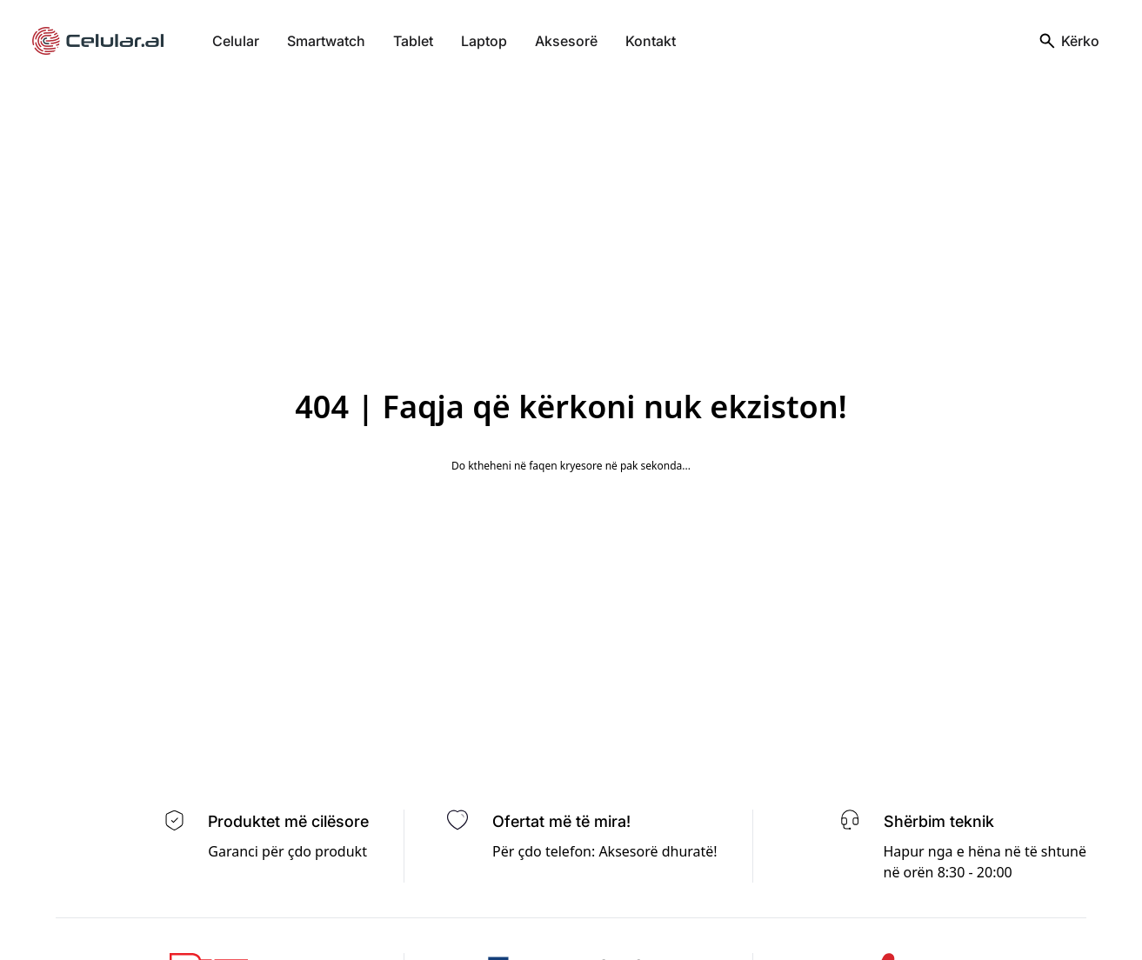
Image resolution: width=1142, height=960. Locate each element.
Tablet (413, 41)
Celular (235, 41)
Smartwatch (326, 41)
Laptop (484, 41)
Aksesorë (566, 41)
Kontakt (650, 41)
